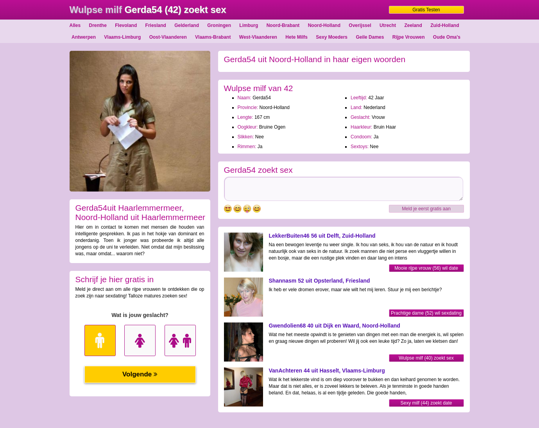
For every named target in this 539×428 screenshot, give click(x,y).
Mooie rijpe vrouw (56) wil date (426, 268)
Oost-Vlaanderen (168, 37)
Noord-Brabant (283, 25)
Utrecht (388, 25)
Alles (75, 25)
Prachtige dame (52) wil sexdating (426, 313)
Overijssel (360, 25)
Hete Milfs (296, 37)
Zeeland (413, 25)
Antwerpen (84, 37)
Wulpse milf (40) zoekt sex (426, 358)
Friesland (155, 25)
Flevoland (126, 25)
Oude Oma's (446, 37)
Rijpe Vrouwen (408, 37)
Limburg (248, 25)
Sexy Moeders (331, 37)
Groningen (219, 25)
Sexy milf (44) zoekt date (426, 403)
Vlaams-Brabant (213, 37)
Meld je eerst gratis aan (426, 208)
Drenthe (98, 25)
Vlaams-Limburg (122, 37)
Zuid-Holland (444, 25)
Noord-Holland (324, 25)
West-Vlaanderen (258, 37)
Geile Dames (370, 37)
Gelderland (186, 25)
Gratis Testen (426, 10)
